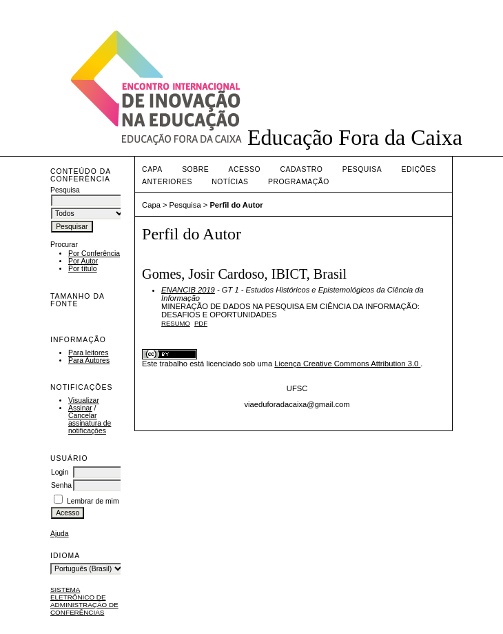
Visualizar (83, 400)
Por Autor (83, 261)
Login (59, 472)
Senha (61, 485)
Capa (152, 169)
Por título (82, 269)
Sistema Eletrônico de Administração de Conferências (84, 601)
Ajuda (59, 533)
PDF (200, 323)
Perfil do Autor (236, 205)
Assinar (80, 408)
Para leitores (88, 353)
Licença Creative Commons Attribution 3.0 (347, 363)
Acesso (244, 169)
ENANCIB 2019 (188, 290)
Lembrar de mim (93, 501)
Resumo (175, 323)
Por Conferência (94, 253)
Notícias (230, 182)
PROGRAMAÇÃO (298, 182)
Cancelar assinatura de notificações (89, 423)
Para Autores (89, 360)
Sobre (195, 169)
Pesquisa (362, 169)
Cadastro (301, 169)
